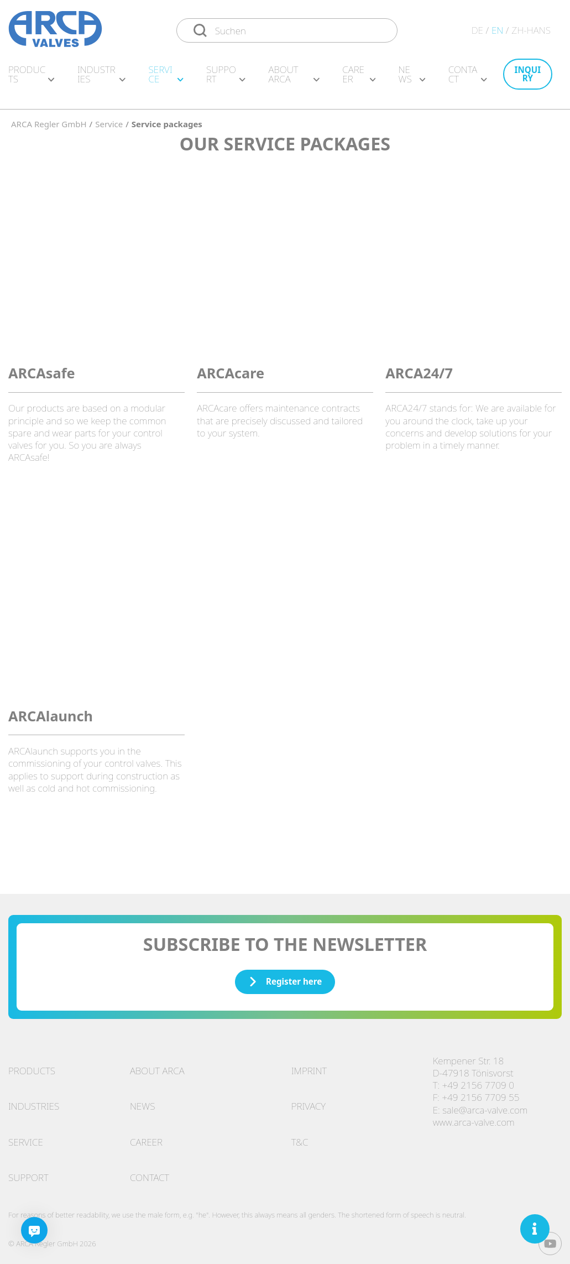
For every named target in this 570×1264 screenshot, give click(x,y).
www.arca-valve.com (474, 1116)
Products (31, 80)
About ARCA (293, 80)
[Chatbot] (34, 1230)
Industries (101, 80)
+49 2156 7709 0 (478, 1079)
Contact (467, 80)
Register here (285, 975)
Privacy (308, 1100)
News (412, 80)
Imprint (309, 1065)
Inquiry (528, 79)
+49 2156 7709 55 (480, 1091)
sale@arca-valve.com (484, 1104)
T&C (299, 1136)
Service (165, 80)
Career (358, 80)
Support (225, 80)
